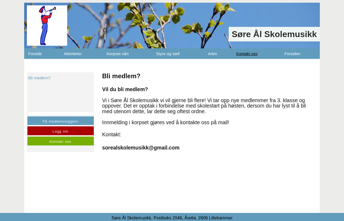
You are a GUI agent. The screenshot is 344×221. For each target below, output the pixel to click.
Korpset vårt (117, 53)
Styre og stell (168, 53)
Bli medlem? (39, 78)
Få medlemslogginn (60, 121)
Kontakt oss (246, 53)
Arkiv (212, 53)
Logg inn (60, 131)
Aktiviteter (73, 53)
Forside (35, 53)
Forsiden (292, 53)
